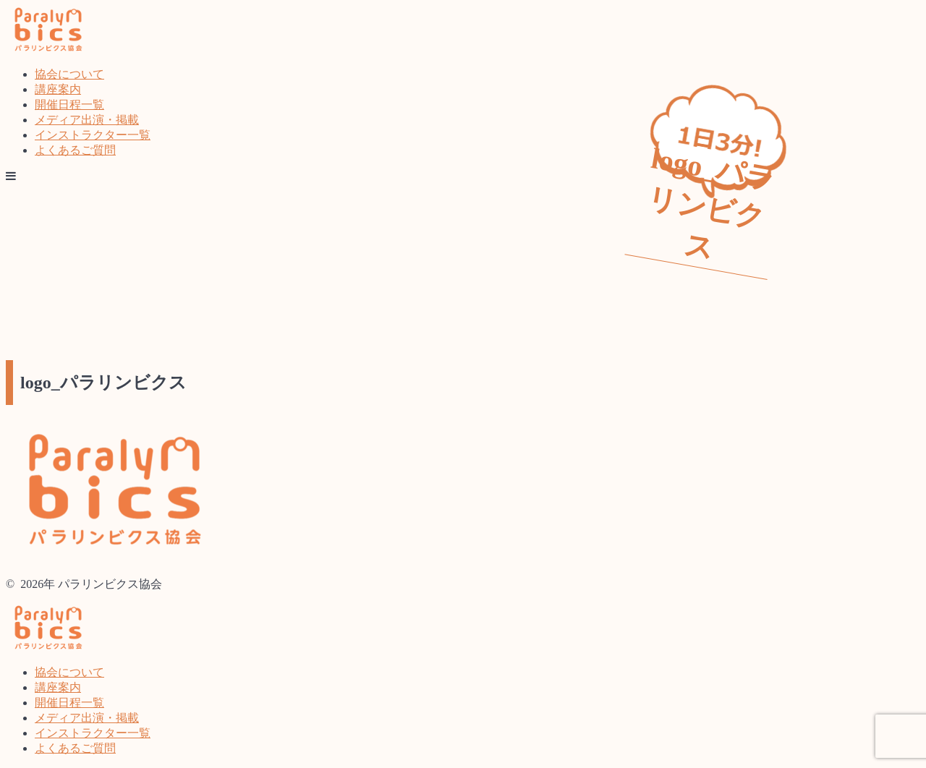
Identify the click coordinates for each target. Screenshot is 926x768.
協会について (69, 74)
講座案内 (58, 89)
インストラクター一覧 (92, 135)
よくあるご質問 (75, 150)
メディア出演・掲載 (87, 120)
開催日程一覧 (69, 104)
